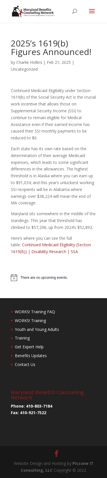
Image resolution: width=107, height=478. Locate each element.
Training (22, 338)
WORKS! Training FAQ (35, 311)
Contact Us (25, 364)
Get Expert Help (29, 346)
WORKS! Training (30, 320)
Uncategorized (24, 69)
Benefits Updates (31, 355)
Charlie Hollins (29, 62)
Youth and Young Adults (37, 329)
